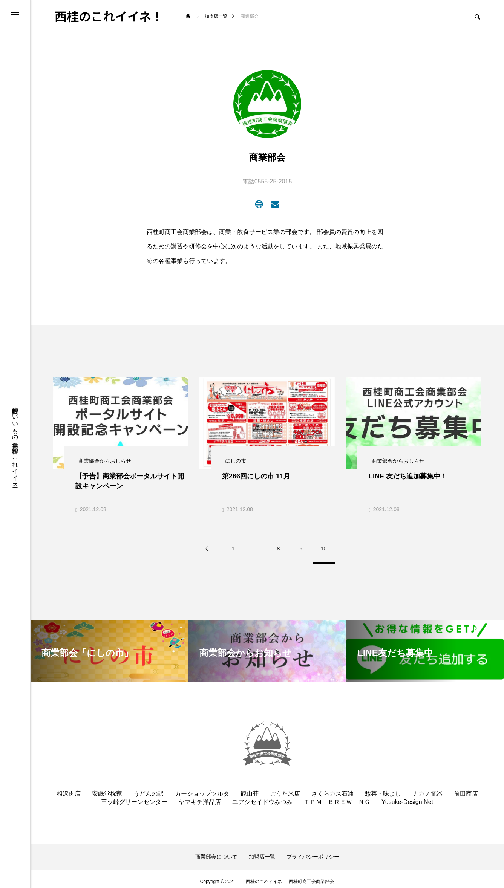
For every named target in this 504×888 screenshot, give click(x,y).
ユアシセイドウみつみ (262, 797)
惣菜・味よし (383, 789)
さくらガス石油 (332, 789)
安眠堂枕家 (107, 789)
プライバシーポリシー (312, 852)
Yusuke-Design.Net (407, 797)
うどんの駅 (148, 789)
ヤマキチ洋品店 (200, 797)
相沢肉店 (69, 789)
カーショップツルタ (202, 789)
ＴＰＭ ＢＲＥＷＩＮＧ (337, 797)
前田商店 (466, 789)
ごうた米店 (285, 789)
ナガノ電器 (427, 789)
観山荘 (250, 789)
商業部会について (216, 852)
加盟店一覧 (262, 852)
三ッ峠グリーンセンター (134, 797)
